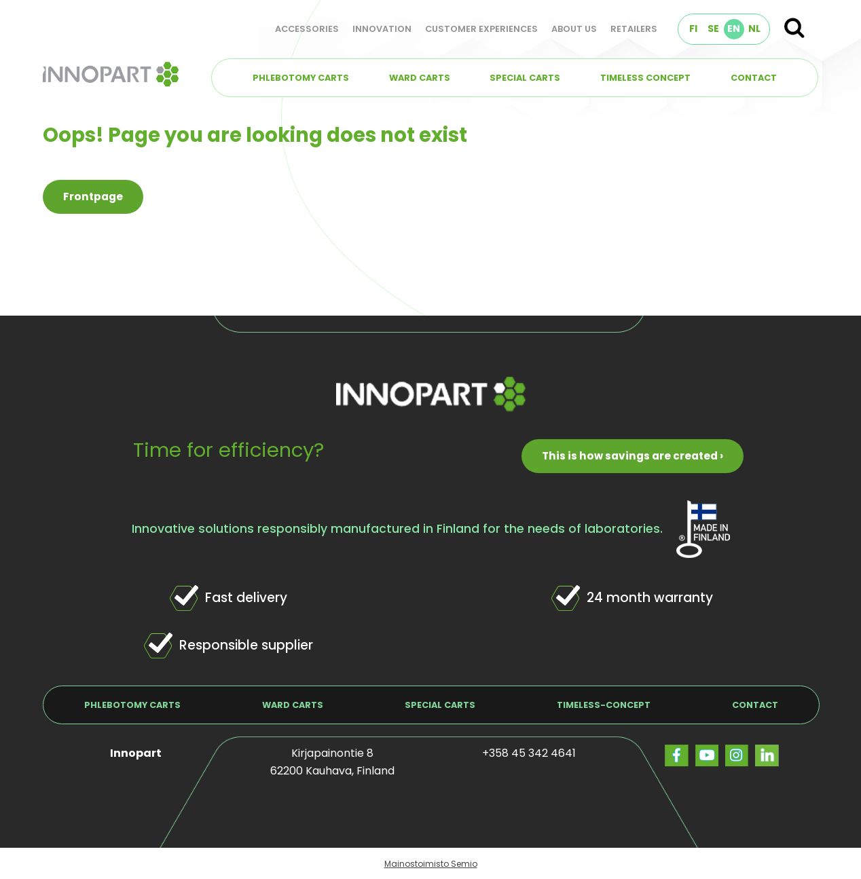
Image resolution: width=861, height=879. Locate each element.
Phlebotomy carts (301, 77)
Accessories (307, 29)
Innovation (381, 29)
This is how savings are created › (632, 456)
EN (733, 28)
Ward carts (419, 77)
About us (574, 29)
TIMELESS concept (645, 77)
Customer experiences (481, 29)
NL (754, 28)
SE (713, 28)
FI (693, 28)
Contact (754, 77)
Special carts (525, 77)
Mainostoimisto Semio (430, 863)
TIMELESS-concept (604, 705)
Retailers (633, 29)
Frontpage (93, 196)
